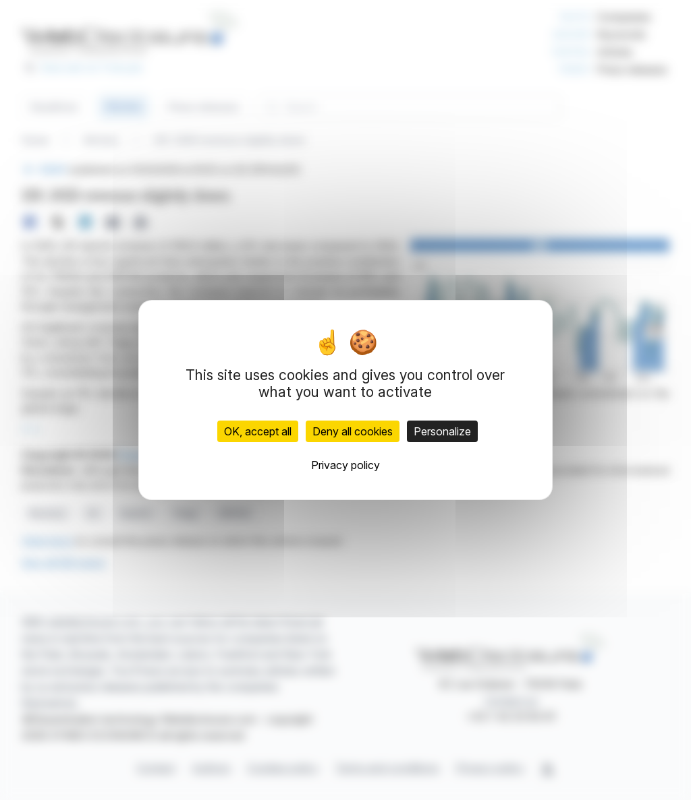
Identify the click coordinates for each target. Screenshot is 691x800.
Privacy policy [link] (345, 465)
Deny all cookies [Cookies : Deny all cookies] (352, 431)
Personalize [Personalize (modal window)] (442, 431)
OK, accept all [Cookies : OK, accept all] (258, 431)
